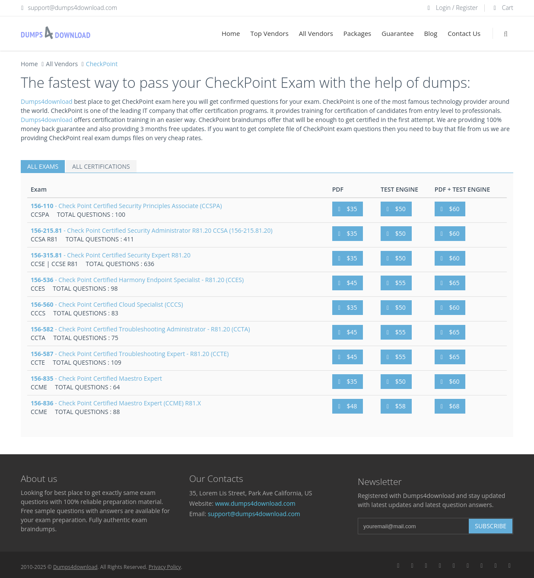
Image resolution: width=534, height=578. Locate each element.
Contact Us (464, 33)
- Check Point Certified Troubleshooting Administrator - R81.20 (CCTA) (140, 329)
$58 (396, 406)
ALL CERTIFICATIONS (101, 166)
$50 (396, 209)
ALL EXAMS (42, 166)
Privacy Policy (165, 567)
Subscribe (490, 526)
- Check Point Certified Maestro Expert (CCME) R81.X (116, 403)
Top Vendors (269, 33)
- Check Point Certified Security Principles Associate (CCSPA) (126, 206)
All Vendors (316, 33)
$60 (450, 209)
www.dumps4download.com (255, 503)
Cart (502, 7)
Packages (357, 33)
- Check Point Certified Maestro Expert (96, 378)
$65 (450, 283)
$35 (347, 209)
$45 (347, 283)
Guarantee (397, 33)
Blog (431, 33)
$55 (396, 283)
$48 (347, 406)
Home (231, 33)
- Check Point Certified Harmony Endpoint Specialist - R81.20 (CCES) (137, 280)
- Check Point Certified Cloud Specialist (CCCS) (107, 304)
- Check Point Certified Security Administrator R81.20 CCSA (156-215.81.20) (152, 230)
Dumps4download (47, 101)
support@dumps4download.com (73, 7)
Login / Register (451, 7)
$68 (450, 406)
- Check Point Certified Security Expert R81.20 (111, 255)
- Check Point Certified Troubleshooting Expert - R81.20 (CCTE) (130, 354)
